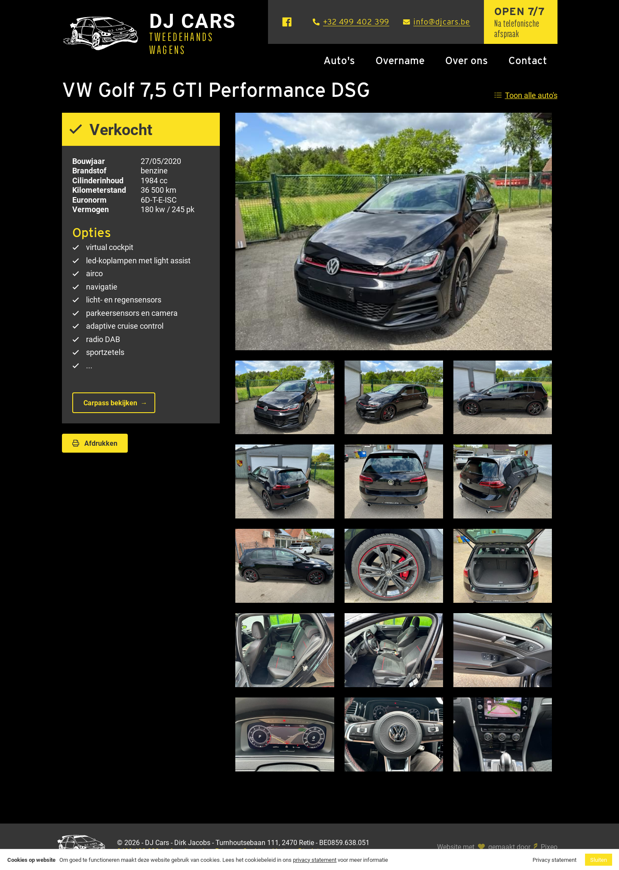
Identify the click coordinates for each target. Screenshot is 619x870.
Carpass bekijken (110, 402)
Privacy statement (554, 860)
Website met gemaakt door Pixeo (497, 846)
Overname (400, 60)
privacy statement (314, 860)
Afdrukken (94, 442)
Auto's (339, 60)
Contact (527, 60)
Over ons (466, 60)
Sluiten (598, 860)
